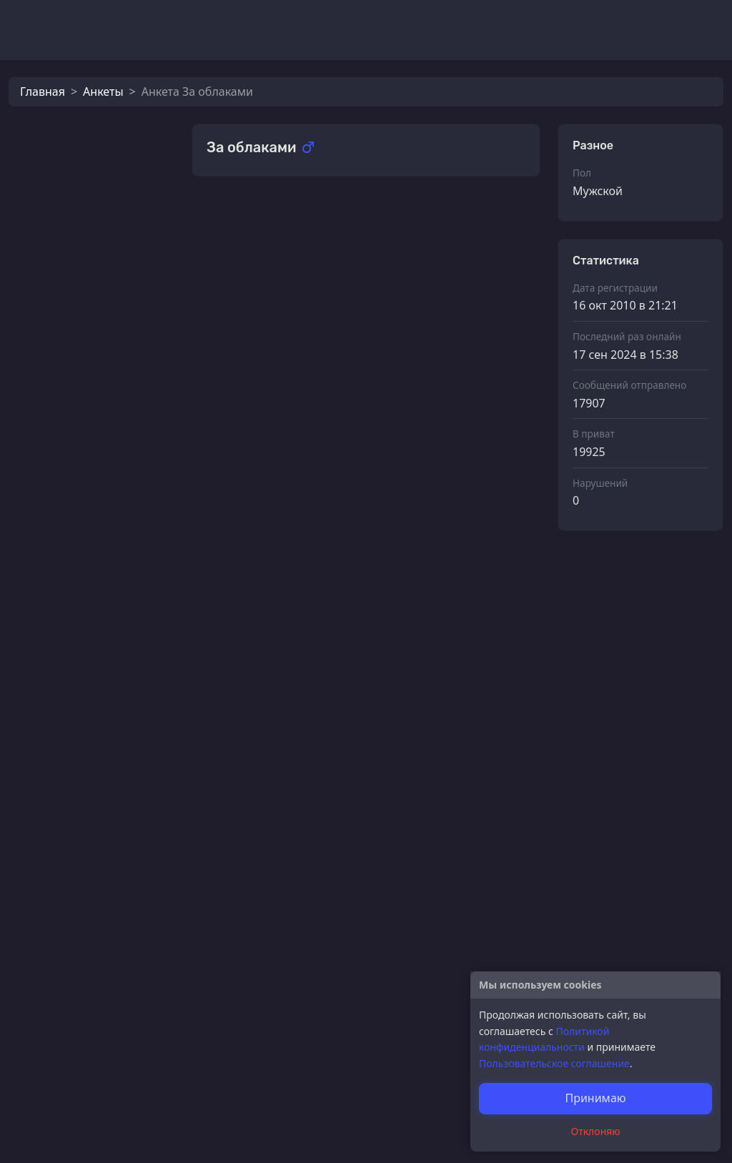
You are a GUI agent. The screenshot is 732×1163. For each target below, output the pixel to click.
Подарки (231, 217)
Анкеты (103, 91)
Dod (250, 600)
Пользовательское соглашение (554, 1063)
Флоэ (85, 387)
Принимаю (595, 1098)
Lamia (87, 339)
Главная (42, 91)
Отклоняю (595, 1131)
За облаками (106, 292)
